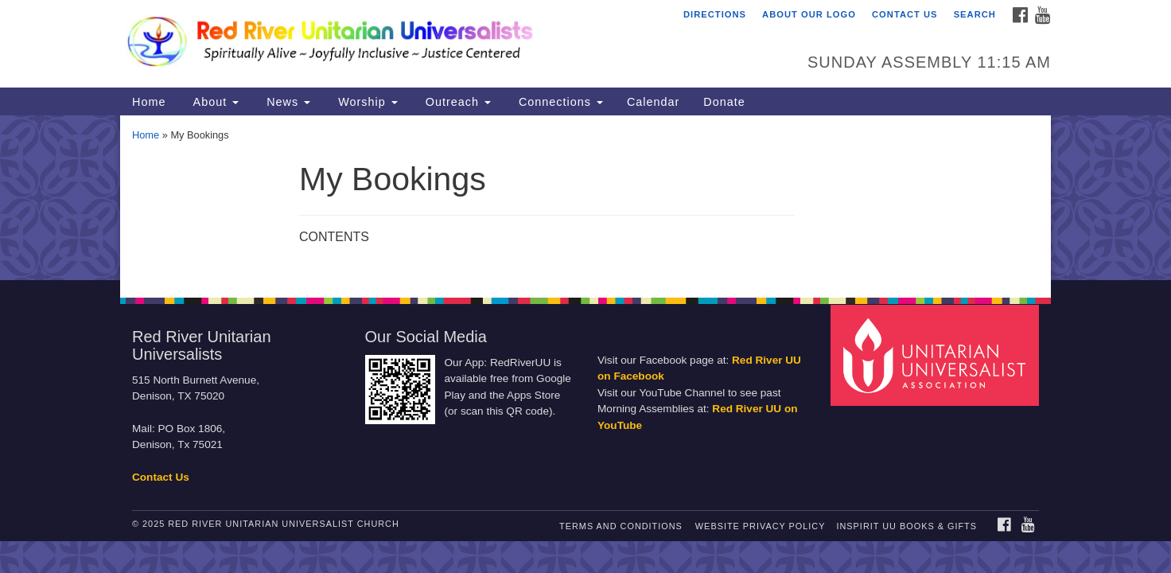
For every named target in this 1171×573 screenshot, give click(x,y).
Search (975, 14)
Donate (724, 102)
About (214, 102)
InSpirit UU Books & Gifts (906, 526)
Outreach (456, 102)
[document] (585, 197)
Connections (559, 102)
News (286, 102)
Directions (714, 14)
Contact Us (905, 14)
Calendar (653, 102)
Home (148, 102)
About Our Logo (809, 14)
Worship (366, 102)
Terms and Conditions (621, 526)
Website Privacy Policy (760, 526)
